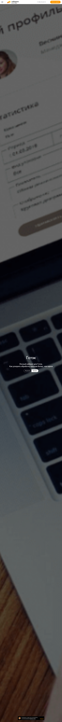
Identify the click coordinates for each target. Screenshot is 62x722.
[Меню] (2, 2)
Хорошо (42, 718)
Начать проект (55, 2)
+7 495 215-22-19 (41, 2)
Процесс (35, 370)
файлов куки (33, 718)
